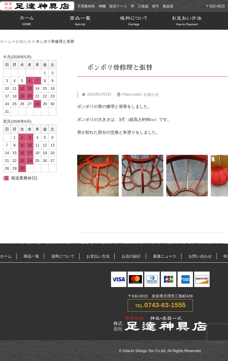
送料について (63, 256)
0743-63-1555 (165, 305)
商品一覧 (31, 256)
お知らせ (23, 42)
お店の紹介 (131, 256)
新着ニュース (164, 256)
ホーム (6, 42)
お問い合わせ (200, 256)
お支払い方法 (98, 256)
